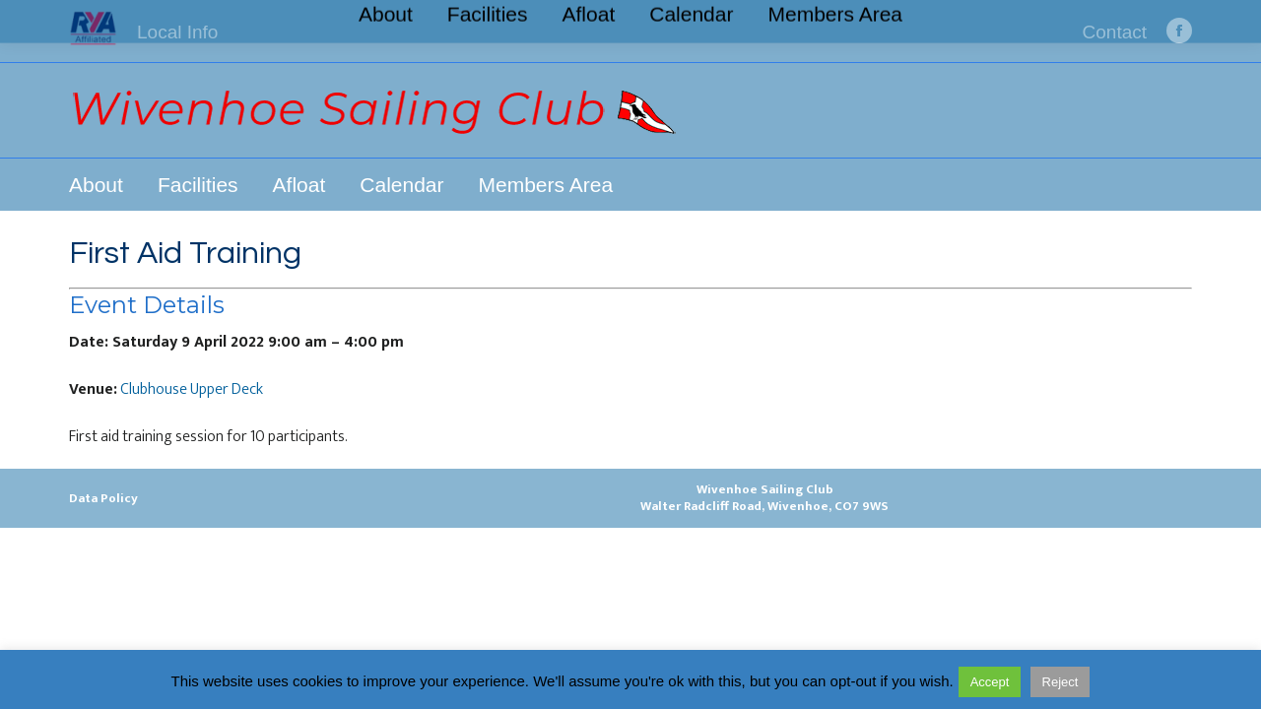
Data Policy (103, 498)
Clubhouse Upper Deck (191, 389)
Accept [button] (990, 682)
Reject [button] (1060, 682)
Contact (1115, 32)
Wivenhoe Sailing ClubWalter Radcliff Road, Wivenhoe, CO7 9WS (764, 498)
